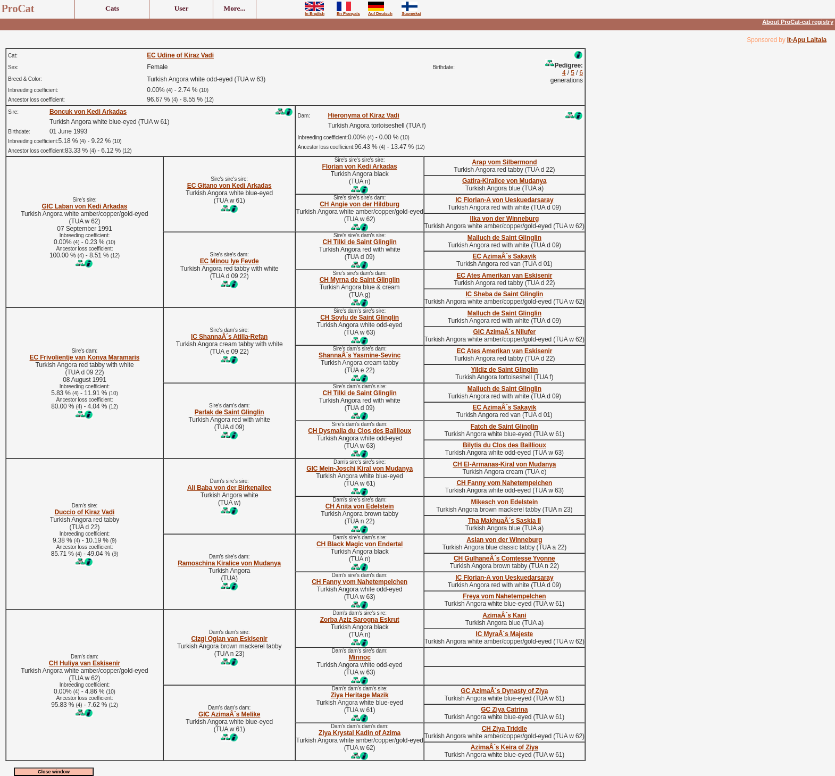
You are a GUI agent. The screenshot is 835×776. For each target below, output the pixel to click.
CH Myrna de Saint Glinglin (360, 279)
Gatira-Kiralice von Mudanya (504, 181)
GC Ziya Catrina (504, 709)
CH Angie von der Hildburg (359, 204)
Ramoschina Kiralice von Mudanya (229, 563)
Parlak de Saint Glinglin (229, 412)
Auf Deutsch (380, 11)
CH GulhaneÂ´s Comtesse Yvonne (504, 558)
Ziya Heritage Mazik (360, 695)
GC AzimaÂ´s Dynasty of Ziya (504, 691)
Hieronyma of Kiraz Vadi (363, 115)
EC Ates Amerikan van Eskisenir (504, 275)
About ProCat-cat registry (797, 22)
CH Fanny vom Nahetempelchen (504, 483)
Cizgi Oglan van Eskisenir (229, 639)
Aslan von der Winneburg (504, 540)
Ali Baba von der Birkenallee (229, 487)
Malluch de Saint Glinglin (504, 237)
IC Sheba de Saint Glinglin (504, 294)
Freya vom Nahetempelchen (504, 596)
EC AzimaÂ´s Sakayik (504, 256)
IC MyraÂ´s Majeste (504, 634)
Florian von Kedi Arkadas (359, 166)
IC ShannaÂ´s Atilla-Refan (229, 336)
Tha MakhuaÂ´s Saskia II (504, 520)
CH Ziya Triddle (504, 728)
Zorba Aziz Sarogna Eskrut (359, 619)
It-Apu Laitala (806, 40)
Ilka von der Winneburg (504, 218)
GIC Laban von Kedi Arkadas (85, 206)
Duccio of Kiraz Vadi (85, 512)
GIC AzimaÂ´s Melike (229, 714)
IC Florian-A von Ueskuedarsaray (504, 200)
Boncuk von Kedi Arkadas (88, 111)
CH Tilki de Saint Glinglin (360, 242)
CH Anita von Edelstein (359, 506)
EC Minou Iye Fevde (229, 261)
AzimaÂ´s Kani (504, 615)
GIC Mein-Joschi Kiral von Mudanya (359, 468)
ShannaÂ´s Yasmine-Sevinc (359, 355)
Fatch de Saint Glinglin (504, 426)
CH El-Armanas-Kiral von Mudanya (504, 464)
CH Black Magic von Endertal (359, 544)
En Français (348, 11)
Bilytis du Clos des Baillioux (504, 445)
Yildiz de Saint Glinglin (504, 369)
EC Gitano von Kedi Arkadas (229, 185)
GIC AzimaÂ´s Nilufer (504, 332)
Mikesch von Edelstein (504, 502)
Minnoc (360, 657)
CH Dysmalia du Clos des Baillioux (359, 431)
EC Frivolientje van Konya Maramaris (85, 357)
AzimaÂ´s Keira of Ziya (504, 747)
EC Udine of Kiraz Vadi (180, 55)
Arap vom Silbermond (504, 162)
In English (314, 11)
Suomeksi (411, 11)
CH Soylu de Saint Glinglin (359, 317)
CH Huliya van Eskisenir (84, 663)
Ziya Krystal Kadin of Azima (359, 733)
